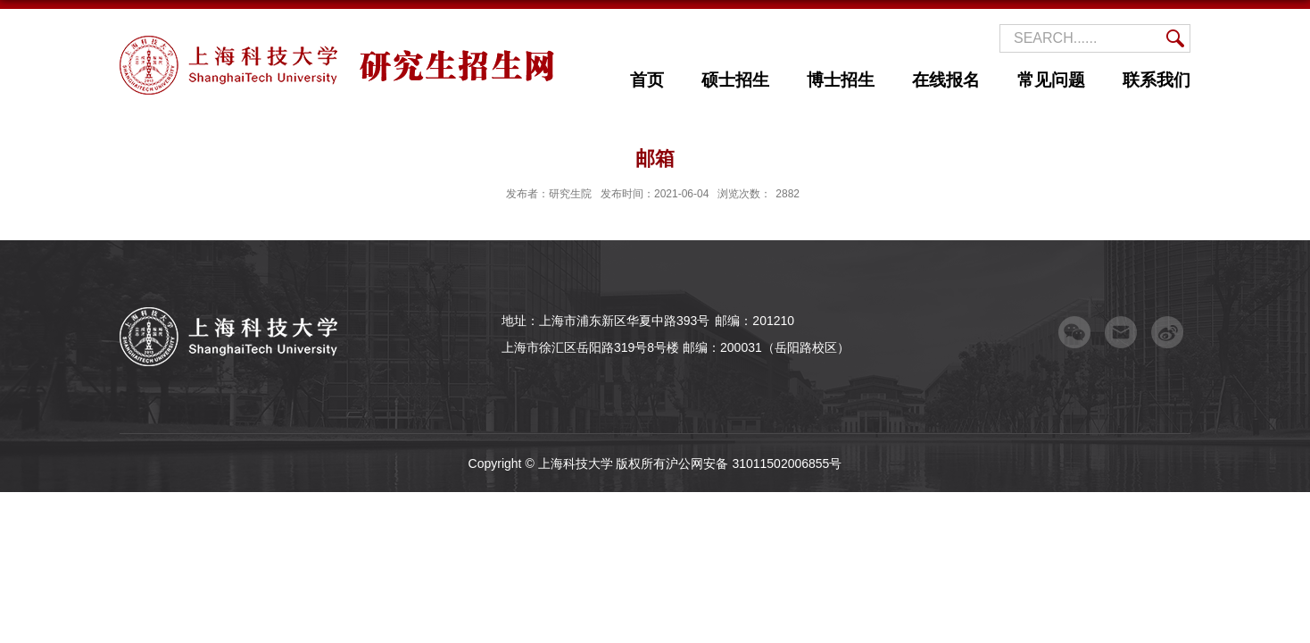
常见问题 (1051, 80)
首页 (647, 80)
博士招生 (841, 80)
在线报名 (946, 80)
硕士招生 (735, 80)
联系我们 (1156, 80)
